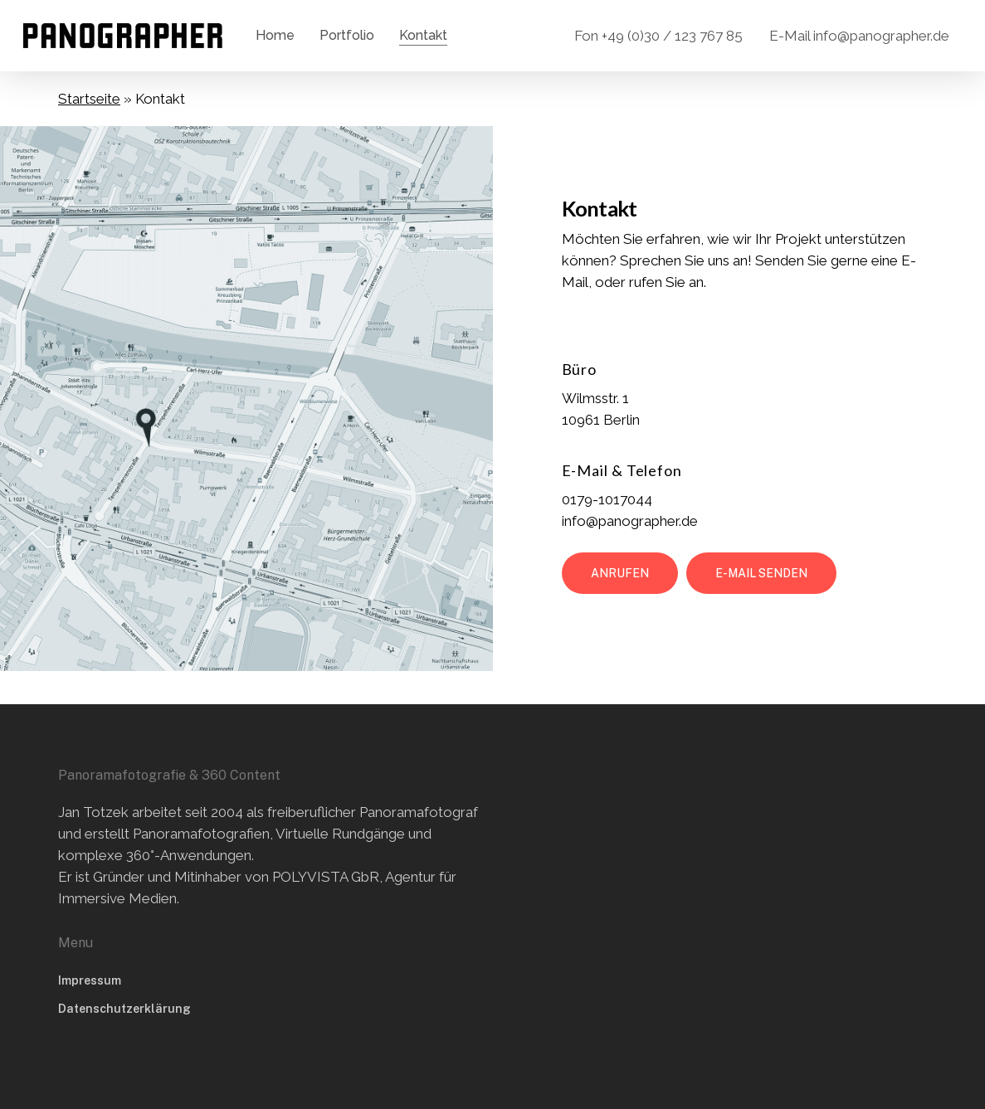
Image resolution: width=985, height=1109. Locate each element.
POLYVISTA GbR (325, 876)
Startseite (89, 98)
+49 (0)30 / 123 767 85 (672, 35)
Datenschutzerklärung (124, 1008)
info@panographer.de (881, 35)
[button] (620, 573)
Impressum (89, 980)
